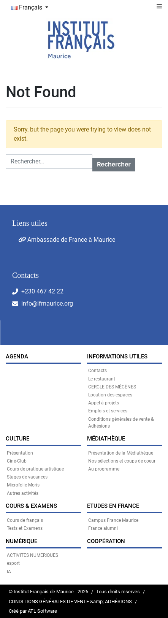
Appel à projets (103, 403)
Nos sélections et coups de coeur (121, 461)
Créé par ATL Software (33, 611)
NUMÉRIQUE (21, 541)
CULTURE (17, 438)
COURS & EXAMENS (31, 505)
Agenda (17, 356)
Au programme (103, 469)
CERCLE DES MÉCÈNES (112, 387)
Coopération (106, 541)
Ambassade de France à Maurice (66, 239)
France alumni (103, 528)
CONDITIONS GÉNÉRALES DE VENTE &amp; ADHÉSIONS (70, 601)
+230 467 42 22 (42, 291)
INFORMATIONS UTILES (117, 356)
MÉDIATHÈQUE (106, 438)
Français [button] (27, 7)
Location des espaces (110, 395)
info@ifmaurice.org (47, 303)
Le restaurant (101, 379)
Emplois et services (107, 411)
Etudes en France (113, 505)
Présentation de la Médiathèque (120, 453)
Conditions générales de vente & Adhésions (121, 423)
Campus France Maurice (113, 520)
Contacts (97, 370)
